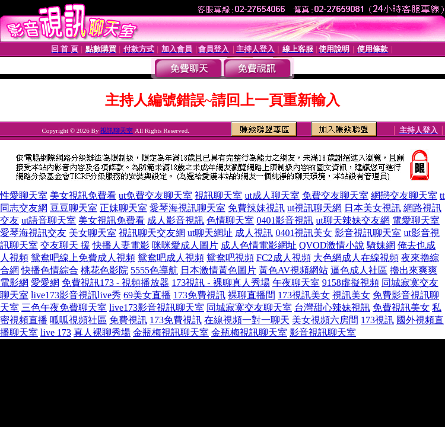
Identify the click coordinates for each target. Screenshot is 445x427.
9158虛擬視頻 (350, 283)
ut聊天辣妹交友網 (352, 220)
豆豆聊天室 (73, 208)
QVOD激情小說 (331, 245)
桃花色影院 (104, 270)
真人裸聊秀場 (102, 332)
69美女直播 (147, 295)
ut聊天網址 (210, 233)
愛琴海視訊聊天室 (187, 208)
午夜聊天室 (296, 283)
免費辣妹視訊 (256, 208)
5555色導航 (154, 270)
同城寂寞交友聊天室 (249, 307)
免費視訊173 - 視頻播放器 (115, 283)
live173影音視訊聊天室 (156, 307)
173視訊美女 (304, 295)
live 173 (55, 332)
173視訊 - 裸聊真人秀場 (220, 283)
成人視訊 (254, 233)
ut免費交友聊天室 (155, 195)
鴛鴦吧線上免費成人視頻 (83, 258)
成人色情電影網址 (259, 245)
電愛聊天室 (416, 220)
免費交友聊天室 (335, 195)
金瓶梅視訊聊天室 (171, 332)
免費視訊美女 (401, 307)
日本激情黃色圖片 (218, 270)
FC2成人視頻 (283, 258)
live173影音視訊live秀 (76, 295)
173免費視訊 (199, 295)
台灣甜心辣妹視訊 (332, 307)
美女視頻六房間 (325, 320)
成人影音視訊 (175, 220)
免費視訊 (128, 320)
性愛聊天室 (23, 195)
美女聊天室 (92, 233)
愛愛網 (45, 283)
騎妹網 (381, 245)
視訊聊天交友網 (152, 233)
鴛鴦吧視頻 (230, 258)
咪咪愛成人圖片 (185, 245)
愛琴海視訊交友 (33, 233)
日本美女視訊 (372, 208)
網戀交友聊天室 (404, 195)
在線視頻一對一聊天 (247, 320)
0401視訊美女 (303, 233)
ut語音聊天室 (48, 220)
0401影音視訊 (284, 220)
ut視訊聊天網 (314, 208)
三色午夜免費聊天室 (64, 307)
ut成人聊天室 (271, 195)
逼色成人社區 (358, 270)
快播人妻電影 (121, 245)
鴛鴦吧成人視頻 (171, 258)
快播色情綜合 (49, 270)
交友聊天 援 (65, 245)
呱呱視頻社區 (78, 320)
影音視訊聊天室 (368, 233)
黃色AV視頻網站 (293, 270)
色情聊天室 (230, 220)
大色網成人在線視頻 (356, 258)
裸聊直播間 (251, 295)
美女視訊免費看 (83, 195)
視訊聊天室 (116, 130)
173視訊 (377, 320)
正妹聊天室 (123, 208)
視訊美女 (351, 295)
